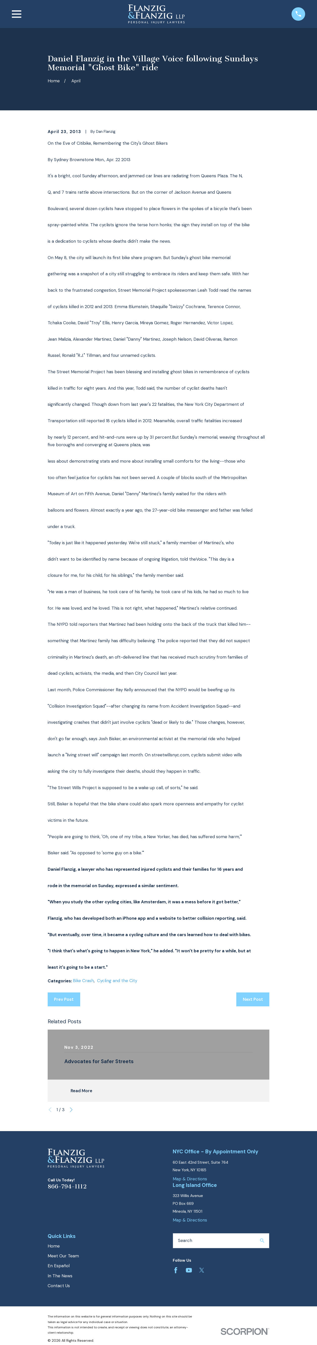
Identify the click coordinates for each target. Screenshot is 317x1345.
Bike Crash (83, 980)
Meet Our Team (63, 1256)
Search (185, 1240)
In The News (60, 1276)
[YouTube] (189, 1270)
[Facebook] (176, 1270)
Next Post (253, 999)
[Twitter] (202, 1270)
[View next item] (71, 1109)
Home (54, 1246)
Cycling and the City (117, 980)
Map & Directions (190, 1179)
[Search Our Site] (262, 1240)
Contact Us (59, 1285)
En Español (59, 1265)
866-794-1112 (67, 1186)
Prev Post (64, 999)
